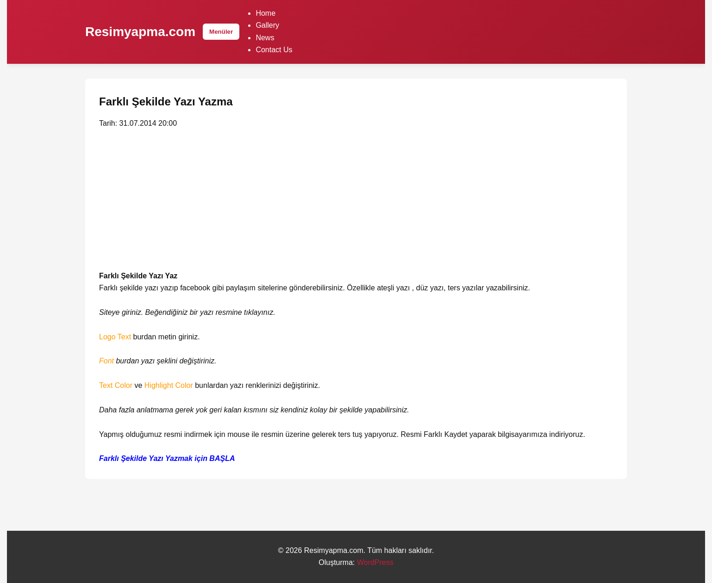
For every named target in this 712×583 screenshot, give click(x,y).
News (265, 38)
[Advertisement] (356, 201)
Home (265, 13)
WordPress (375, 562)
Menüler (221, 31)
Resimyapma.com (140, 32)
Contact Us (274, 50)
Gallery (267, 25)
